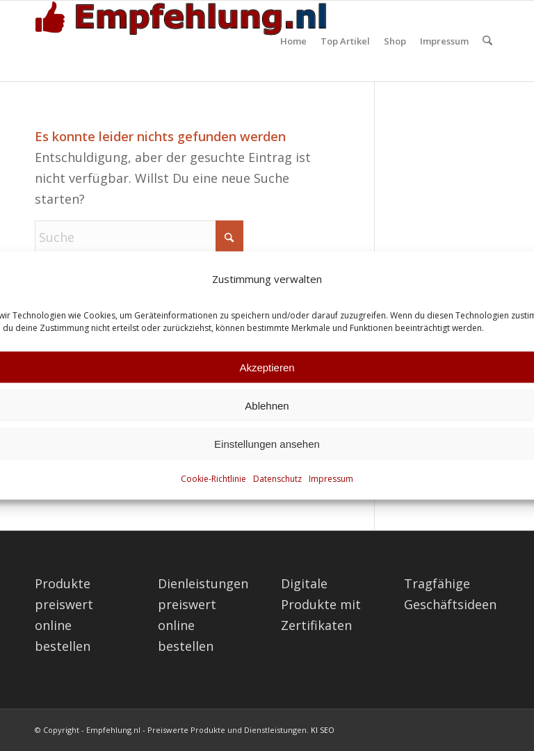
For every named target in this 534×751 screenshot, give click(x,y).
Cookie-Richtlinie (213, 479)
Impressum (331, 479)
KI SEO (322, 730)
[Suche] (487, 41)
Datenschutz (277, 479)
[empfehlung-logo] (184, 41)
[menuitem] (294, 41)
